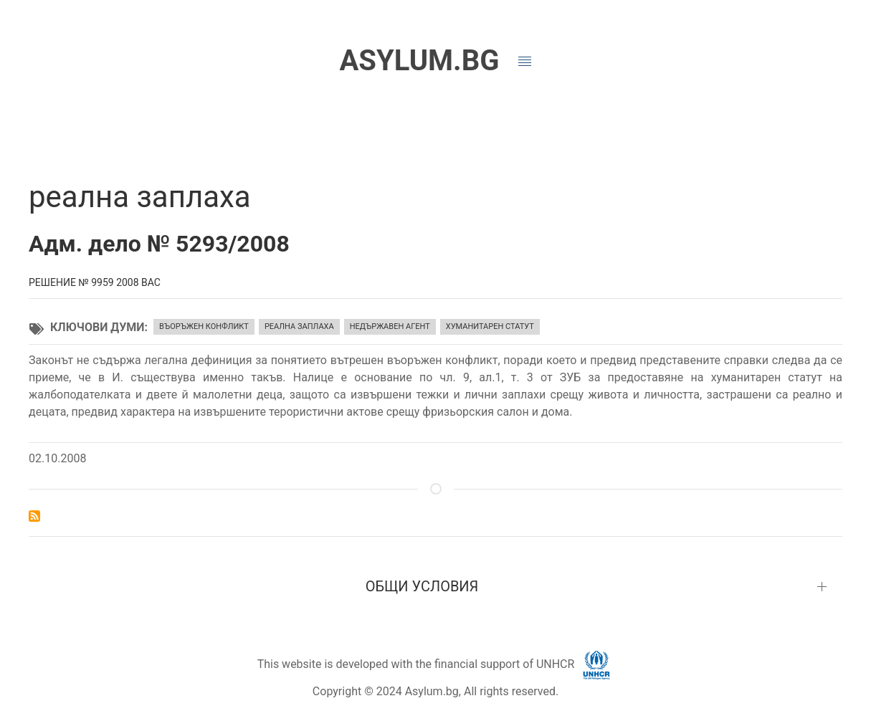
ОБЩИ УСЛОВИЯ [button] (422, 586)
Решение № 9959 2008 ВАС (95, 282)
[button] (525, 61)
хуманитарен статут (490, 326)
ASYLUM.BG (419, 60)
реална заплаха (299, 326)
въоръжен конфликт (204, 326)
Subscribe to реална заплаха (34, 516)
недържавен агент (390, 326)
